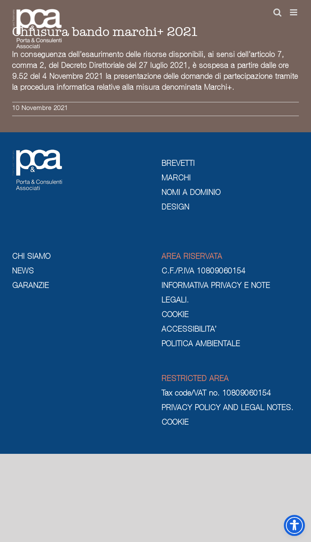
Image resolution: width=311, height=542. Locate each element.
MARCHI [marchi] (176, 178)
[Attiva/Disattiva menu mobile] (294, 12)
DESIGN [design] (176, 208)
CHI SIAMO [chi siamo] (31, 257)
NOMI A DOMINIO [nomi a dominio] (191, 193)
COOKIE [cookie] (175, 315)
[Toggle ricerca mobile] (277, 12)
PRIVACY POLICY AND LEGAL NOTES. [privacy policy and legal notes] (228, 408)
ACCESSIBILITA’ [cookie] (189, 330)
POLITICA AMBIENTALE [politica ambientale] (201, 344)
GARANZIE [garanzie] (30, 286)
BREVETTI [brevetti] (178, 164)
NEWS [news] (23, 271)
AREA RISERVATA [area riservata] (192, 257)
